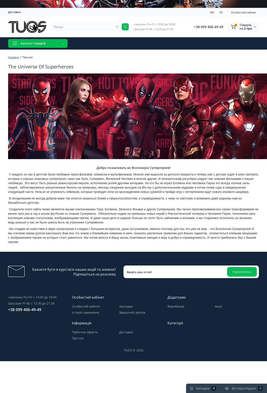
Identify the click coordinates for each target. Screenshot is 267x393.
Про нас (78, 338)
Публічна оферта (85, 332)
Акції (98, 43)
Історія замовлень (85, 312)
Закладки (126, 306)
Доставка (14, 12)
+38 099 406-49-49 (208, 27)
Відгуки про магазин (124, 43)
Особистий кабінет (243, 12)
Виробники (176, 306)
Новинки (81, 43)
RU (221, 12)
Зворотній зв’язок (132, 312)
